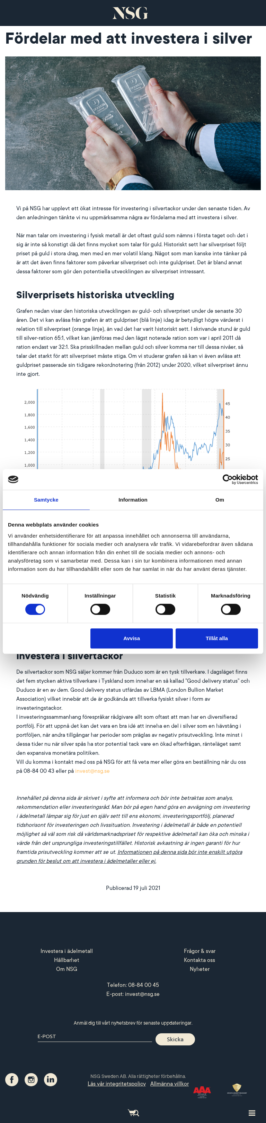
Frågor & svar (199, 951)
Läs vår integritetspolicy (117, 1083)
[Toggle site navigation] (252, 1112)
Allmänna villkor (169, 1083)
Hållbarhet (66, 960)
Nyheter (200, 969)
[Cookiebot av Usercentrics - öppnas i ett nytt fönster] (227, 479)
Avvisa (131, 638)
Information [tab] (133, 500)
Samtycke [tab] (46, 500)
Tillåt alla (217, 638)
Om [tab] (219, 500)
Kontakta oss (199, 960)
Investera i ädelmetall (67, 951)
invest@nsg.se (92, 771)
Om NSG (66, 969)
